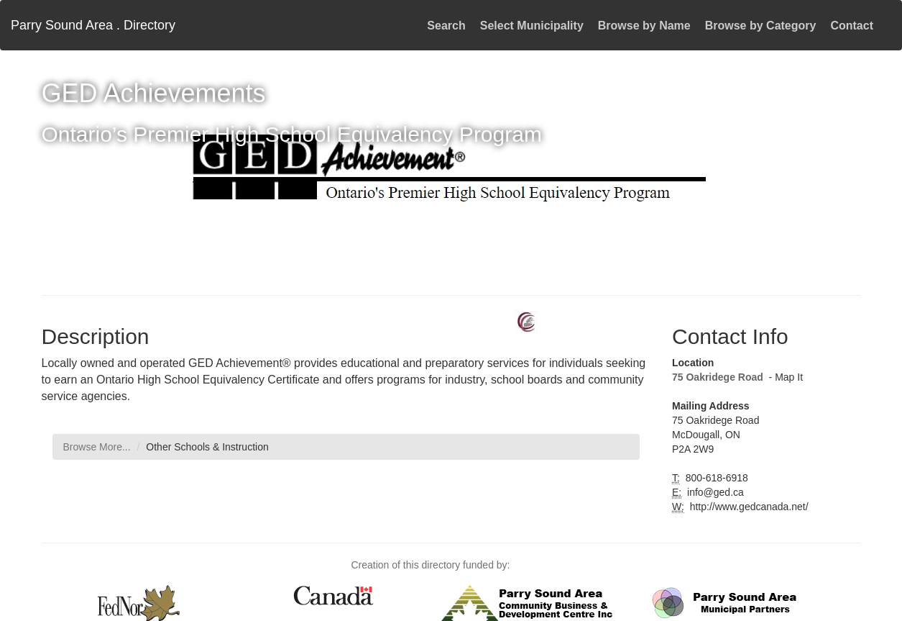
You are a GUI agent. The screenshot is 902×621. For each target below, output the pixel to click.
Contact (851, 25)
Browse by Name (644, 25)
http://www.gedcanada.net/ (748, 506)
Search (446, 25)
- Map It (784, 377)
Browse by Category (760, 25)
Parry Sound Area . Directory (93, 25)
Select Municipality (532, 25)
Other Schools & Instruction (207, 447)
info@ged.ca (714, 492)
